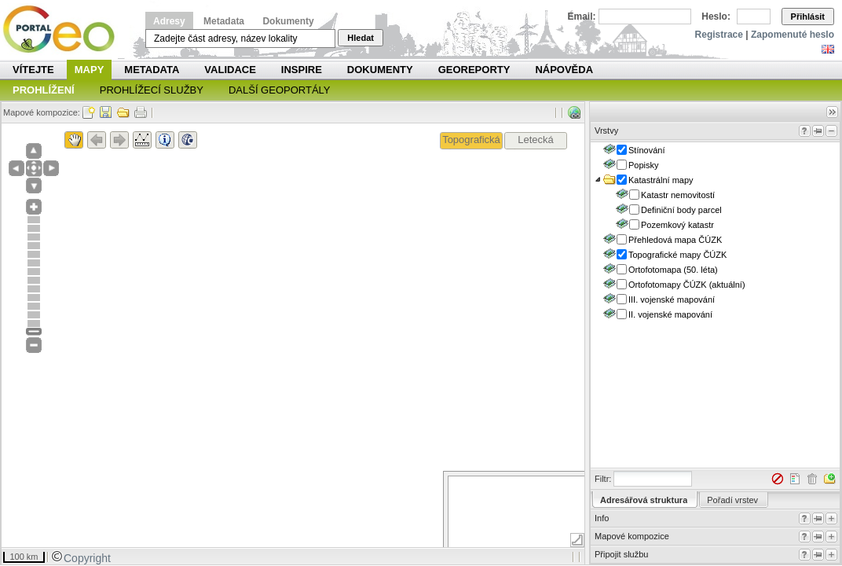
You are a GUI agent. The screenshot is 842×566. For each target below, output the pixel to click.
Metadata (223, 21)
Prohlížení (44, 90)
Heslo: (715, 16)
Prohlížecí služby (151, 90)
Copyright (81, 558)
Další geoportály (280, 90)
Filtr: (603, 478)
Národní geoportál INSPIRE (65, 29)
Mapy (89, 69)
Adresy (169, 21)
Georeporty (474, 69)
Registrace (719, 34)
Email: (582, 16)
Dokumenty (287, 21)
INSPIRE (301, 69)
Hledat (360, 37)
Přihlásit (808, 16)
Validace (229, 69)
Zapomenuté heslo (792, 34)
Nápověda (564, 69)
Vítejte (33, 69)
